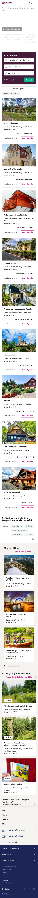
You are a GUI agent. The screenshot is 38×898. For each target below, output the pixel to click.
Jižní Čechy (28, 526)
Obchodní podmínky (9, 867)
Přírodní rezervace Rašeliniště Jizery (18, 706)
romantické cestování (22, 520)
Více (32, 539)
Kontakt (4, 872)
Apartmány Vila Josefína (14, 169)
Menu (34, 3)
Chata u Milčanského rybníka (15, 447)
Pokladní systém (7, 883)
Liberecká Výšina (11, 355)
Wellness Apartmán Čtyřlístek (16, 215)
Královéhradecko (17, 534)
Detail (27, 138)
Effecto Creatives (8, 894)
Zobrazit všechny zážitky (22, 552)
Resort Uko (8, 401)
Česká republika (13, 8)
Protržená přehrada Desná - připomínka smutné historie (15, 744)
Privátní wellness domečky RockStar (18, 309)
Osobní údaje (6, 869)
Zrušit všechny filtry (10, 80)
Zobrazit (29, 80)
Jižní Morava (29, 534)
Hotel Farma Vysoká (12, 492)
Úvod (3, 8)
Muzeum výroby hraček (13, 784)
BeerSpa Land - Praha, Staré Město (16, 615)
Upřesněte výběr (18, 89)
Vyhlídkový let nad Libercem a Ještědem (17, 579)
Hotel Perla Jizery (11, 123)
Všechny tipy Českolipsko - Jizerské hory (19, 677)
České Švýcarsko (17, 526)
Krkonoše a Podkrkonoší (19, 530)
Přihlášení (5, 875)
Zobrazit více (31, 42)
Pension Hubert (10, 263)
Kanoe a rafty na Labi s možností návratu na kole (18, 652)
